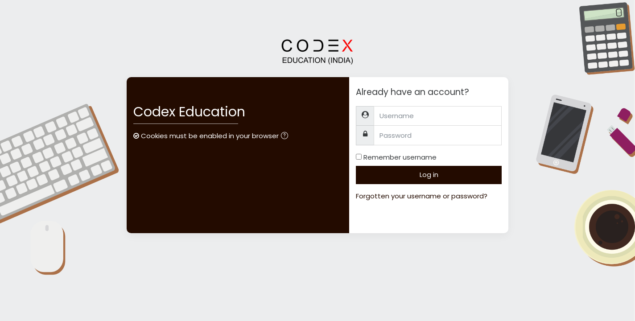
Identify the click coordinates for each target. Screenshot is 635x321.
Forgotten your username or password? (421, 196)
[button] (286, 136)
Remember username (400, 157)
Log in (429, 174)
